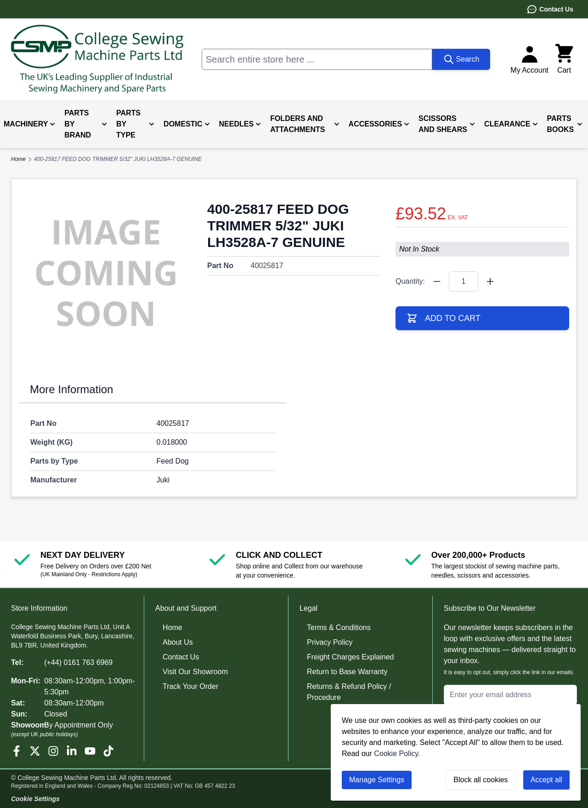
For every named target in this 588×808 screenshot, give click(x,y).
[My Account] (529, 59)
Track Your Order (190, 686)
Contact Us (549, 9)
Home (172, 627)
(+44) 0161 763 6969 (78, 662)
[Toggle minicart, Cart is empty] (564, 59)
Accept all (546, 780)
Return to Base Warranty (347, 672)
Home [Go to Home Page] (18, 159)
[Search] (461, 59)
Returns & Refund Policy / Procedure (349, 691)
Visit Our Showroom (195, 672)
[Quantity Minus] (436, 281)
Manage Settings (376, 780)
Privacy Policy (330, 642)
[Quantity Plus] (490, 281)
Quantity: (410, 281)
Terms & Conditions (339, 627)
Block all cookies (480, 780)
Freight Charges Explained (350, 657)
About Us (178, 642)
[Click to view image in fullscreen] (105, 273)
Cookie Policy (396, 753)
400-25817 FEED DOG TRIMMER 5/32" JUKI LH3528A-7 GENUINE (118, 159)
